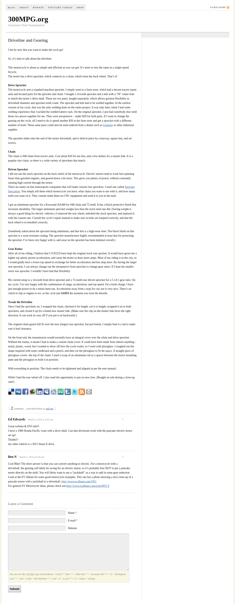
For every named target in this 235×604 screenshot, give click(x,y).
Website (72, 528)
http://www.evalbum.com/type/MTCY (88, 485)
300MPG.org (28, 19)
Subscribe (218, 7)
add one (50, 408)
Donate (38, 7)
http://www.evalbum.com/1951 (79, 481)
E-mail (73, 520)
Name (72, 512)
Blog (12, 7)
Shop (80, 7)
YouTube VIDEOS (60, 7)
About (24, 7)
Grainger (108, 125)
